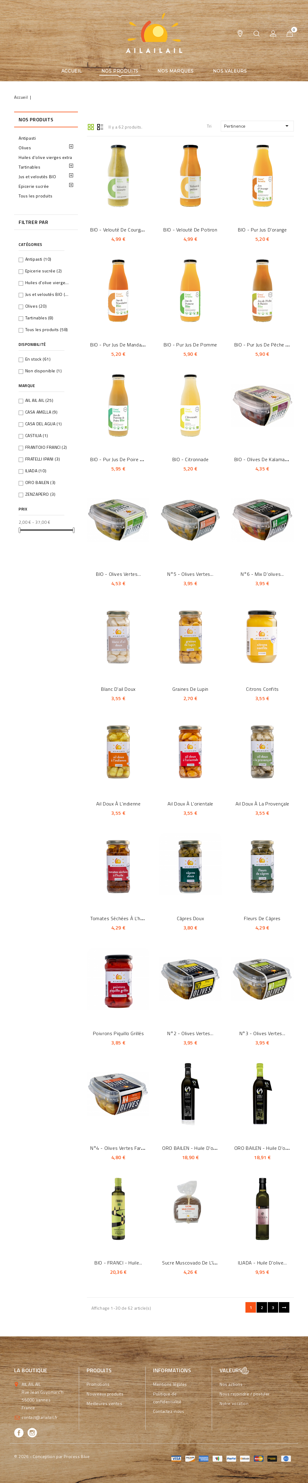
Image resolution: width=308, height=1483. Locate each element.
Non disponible (43, 371)
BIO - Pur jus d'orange (262, 229)
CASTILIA (36, 435)
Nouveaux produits (105, 1394)
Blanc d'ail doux (118, 689)
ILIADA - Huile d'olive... (262, 1262)
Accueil (71, 71)
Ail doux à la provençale (262, 803)
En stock (38, 359)
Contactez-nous (168, 1411)
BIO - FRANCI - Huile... (118, 1262)
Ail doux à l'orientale (190, 803)
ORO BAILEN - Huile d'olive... (193, 1148)
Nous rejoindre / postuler (245, 1394)
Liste (100, 126)
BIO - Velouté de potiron (190, 229)
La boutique (30, 1370)
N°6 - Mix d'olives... (262, 574)
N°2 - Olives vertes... (190, 1033)
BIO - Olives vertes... (118, 574)
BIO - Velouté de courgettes (121, 229)
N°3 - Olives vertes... (262, 1033)
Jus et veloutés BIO (37, 176)
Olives (25, 147)
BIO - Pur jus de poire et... (119, 459)
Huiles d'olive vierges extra (45, 157)
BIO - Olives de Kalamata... (263, 459)
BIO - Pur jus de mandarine (119, 344)
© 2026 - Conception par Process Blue (52, 1456)
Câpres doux (190, 918)
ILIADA (36, 470)
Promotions (98, 1384)
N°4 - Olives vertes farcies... (121, 1148)
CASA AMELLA (41, 412)
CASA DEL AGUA (43, 423)
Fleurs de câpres (262, 918)
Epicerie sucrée (34, 186)
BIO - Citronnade (190, 459)
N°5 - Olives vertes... (190, 574)
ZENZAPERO (40, 494)
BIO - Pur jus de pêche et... (264, 344)
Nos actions (231, 1384)
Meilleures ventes (104, 1403)
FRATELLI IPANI (42, 459)
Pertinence (257, 125)
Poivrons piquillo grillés (118, 1033)
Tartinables (30, 167)
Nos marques (175, 71)
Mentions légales (170, 1384)
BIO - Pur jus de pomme (190, 344)
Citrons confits (262, 689)
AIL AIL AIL (39, 400)
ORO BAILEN (40, 482)
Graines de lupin (190, 689)
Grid (91, 126)
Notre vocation (234, 1403)
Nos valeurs (230, 71)
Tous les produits (35, 196)
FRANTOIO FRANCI (46, 447)
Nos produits (119, 71)
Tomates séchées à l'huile (119, 918)
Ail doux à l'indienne (118, 803)
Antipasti (27, 138)
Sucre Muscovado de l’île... (191, 1262)
